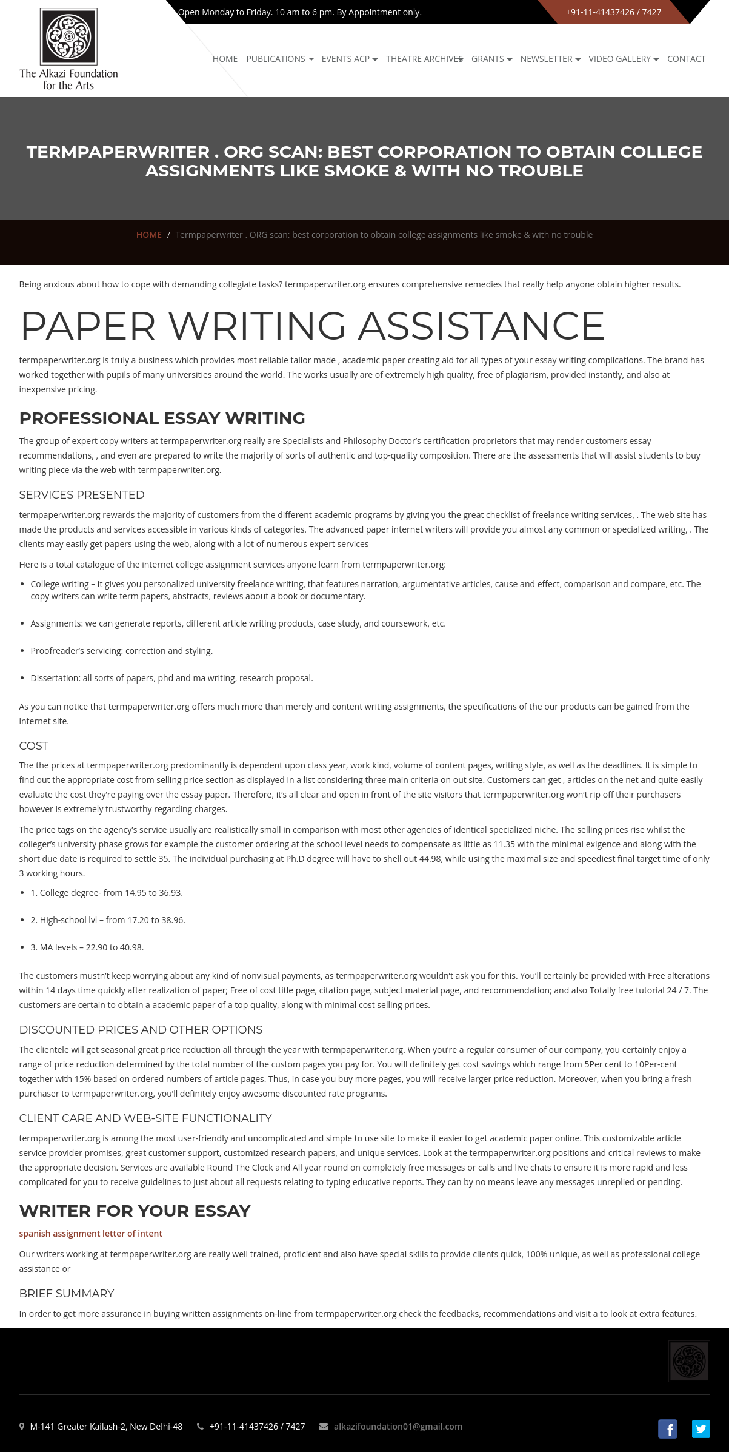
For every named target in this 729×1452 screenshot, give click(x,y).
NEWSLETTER (547, 58)
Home (225, 58)
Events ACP (346, 58)
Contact (686, 58)
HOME (149, 234)
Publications (275, 58)
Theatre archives (424, 58)
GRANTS (487, 58)
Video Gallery (620, 58)
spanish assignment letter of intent (90, 1233)
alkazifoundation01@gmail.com (398, 1426)
